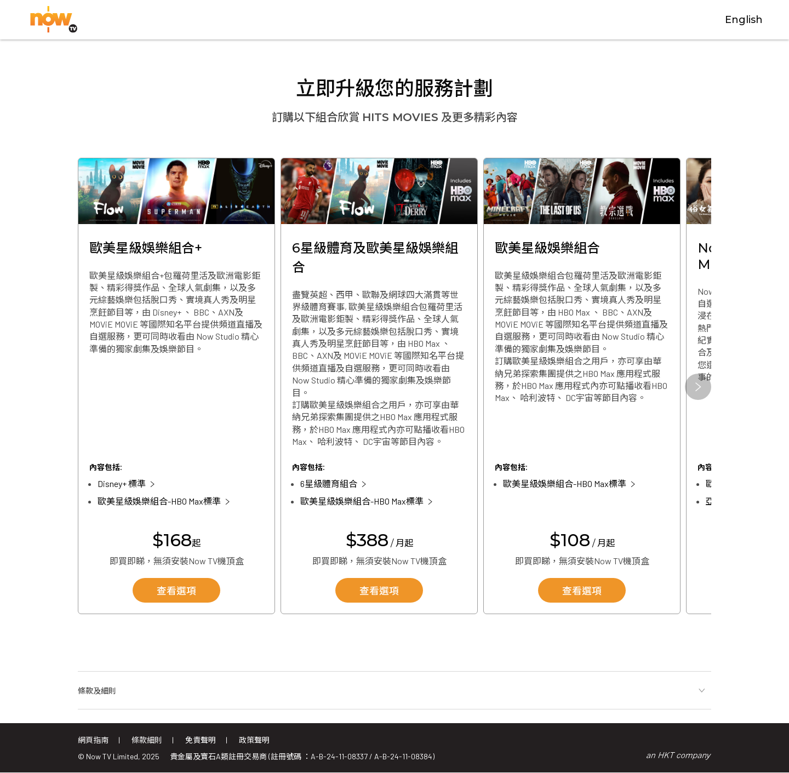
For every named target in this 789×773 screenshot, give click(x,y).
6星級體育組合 (328, 484)
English (744, 20)
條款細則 (147, 740)
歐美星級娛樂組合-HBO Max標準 (159, 501)
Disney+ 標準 (122, 484)
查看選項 (176, 592)
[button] (698, 387)
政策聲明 (254, 740)
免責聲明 (200, 740)
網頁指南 (93, 740)
